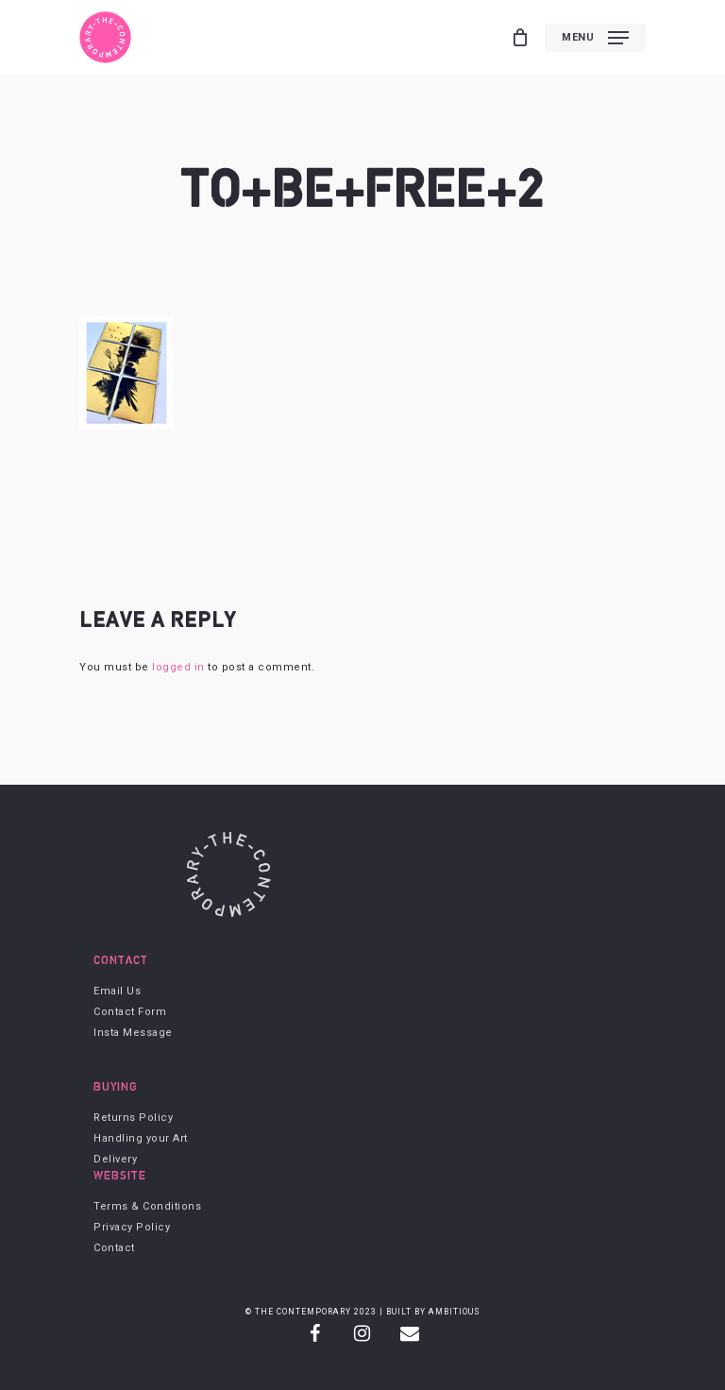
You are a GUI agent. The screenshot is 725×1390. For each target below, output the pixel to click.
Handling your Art (140, 1138)
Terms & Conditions (147, 1206)
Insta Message (133, 1032)
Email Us (117, 991)
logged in (178, 667)
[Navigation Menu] (595, 37)
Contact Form (129, 1012)
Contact (114, 1248)
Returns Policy (133, 1117)
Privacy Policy (131, 1227)
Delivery (115, 1159)
